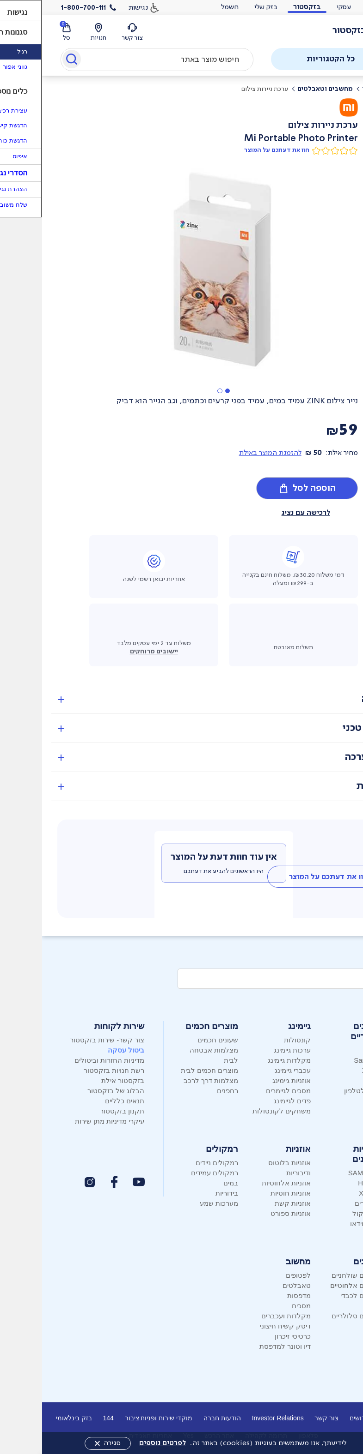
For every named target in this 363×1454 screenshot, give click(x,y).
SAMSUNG (323, 1173)
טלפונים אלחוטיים (314, 1285)
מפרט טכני (323, 728)
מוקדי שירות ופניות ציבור (117, 1418)
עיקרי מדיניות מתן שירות (68, 1121)
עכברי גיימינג (251, 1070)
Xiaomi (330, 1070)
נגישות (96, 7)
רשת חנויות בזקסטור (72, 1070)
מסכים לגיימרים (246, 1091)
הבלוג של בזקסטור (73, 1091)
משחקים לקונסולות (239, 1111)
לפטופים (256, 1275)
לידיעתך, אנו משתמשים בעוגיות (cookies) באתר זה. (200, 1443)
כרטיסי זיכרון (251, 1336)
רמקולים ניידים (175, 1163)
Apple (332, 1050)
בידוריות (184, 1193)
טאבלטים (254, 1285)
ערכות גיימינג (250, 1050)
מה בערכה (324, 757)
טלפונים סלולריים (315, 1316)
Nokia (332, 1080)
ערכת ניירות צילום (222, 88)
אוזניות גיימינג (249, 1080)
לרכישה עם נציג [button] (264, 513)
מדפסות (257, 1295)
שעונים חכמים (175, 1040)
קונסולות (255, 1040)
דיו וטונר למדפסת (243, 1346)
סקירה (333, 699)
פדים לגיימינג (250, 1101)
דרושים (317, 1418)
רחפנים (185, 1091)
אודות (346, 1418)
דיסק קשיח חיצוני (243, 1326)
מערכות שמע (177, 1203)
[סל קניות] (24, 32)
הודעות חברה (180, 1418)
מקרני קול (325, 1213)
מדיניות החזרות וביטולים (67, 1060)
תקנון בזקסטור (80, 1111)
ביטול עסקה (84, 1050)
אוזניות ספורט (248, 1213)
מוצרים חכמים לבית (167, 1070)
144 (66, 1418)
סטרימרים (327, 1203)
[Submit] (29, 61)
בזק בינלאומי (32, 1418)
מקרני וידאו (324, 1223)
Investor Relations (236, 1418)
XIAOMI (329, 1193)
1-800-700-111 (41, 7)
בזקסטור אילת (80, 1080)
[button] (185, 391)
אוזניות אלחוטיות (244, 1183)
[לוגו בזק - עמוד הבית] (317, 31)
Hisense (328, 1183)
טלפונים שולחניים (315, 1275)
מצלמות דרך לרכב (169, 1080)
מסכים (259, 1306)
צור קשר (284, 1418)
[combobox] (115, 59)
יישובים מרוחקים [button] (112, 651)
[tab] (286, 877)
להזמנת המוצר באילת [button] (228, 452)
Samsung (326, 1060)
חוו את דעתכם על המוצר (234, 150)
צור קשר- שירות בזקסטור (65, 1040)
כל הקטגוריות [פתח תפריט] (301, 59)
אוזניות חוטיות (248, 1193)
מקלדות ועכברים (244, 1316)
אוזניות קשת (251, 1203)
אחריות (330, 786)
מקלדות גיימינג (247, 1060)
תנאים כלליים (82, 1101)
